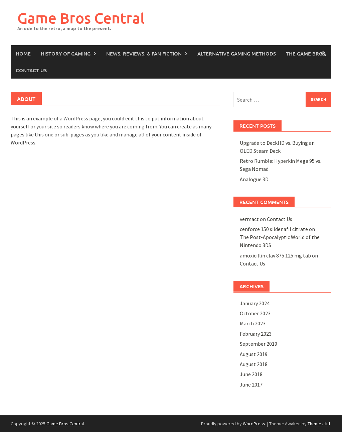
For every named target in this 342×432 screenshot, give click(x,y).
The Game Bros (306, 53)
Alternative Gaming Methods (236, 53)
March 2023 (253, 323)
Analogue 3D (254, 179)
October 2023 (255, 313)
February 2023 (256, 333)
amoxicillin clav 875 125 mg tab (275, 255)
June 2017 (251, 384)
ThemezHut (319, 424)
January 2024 (255, 303)
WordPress (254, 424)
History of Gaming (66, 53)
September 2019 (258, 343)
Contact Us (31, 70)
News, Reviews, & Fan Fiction (144, 53)
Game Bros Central (81, 18)
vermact (249, 219)
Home (23, 53)
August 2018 (254, 364)
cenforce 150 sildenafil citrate (274, 229)
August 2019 (254, 354)
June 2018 (251, 374)
